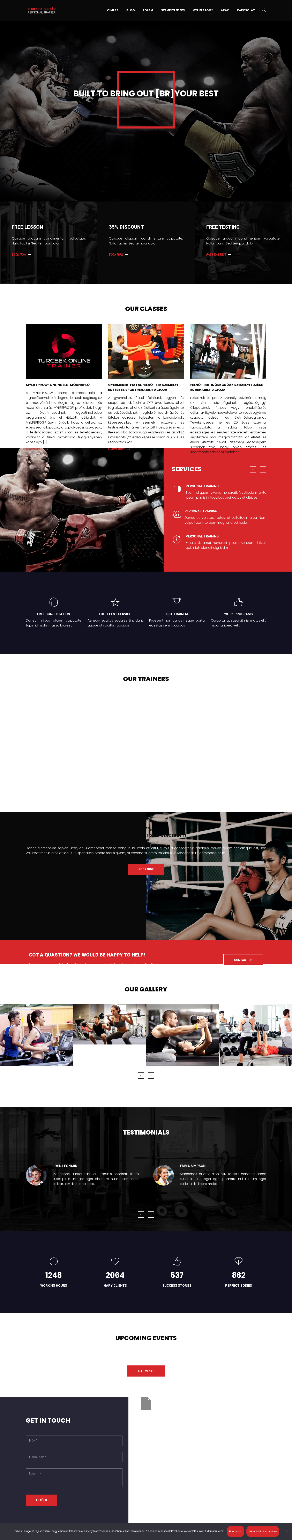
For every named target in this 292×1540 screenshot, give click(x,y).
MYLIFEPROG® (203, 10)
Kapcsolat (246, 10)
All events (146, 1371)
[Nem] (287, 1531)
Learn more (34, 449)
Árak (225, 10)
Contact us (243, 960)
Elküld (41, 1500)
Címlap (112, 10)
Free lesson (27, 227)
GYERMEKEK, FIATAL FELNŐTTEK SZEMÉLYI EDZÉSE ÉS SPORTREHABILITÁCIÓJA (143, 387)
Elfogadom (235, 1531)
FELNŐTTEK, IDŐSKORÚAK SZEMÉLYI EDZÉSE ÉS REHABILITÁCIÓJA (226, 387)
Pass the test (216, 254)
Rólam (148, 10)
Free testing (223, 227)
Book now (19, 254)
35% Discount (126, 227)
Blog (130, 10)
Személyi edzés (173, 10)
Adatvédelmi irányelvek (262, 1531)
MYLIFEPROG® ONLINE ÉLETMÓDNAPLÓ (58, 384)
